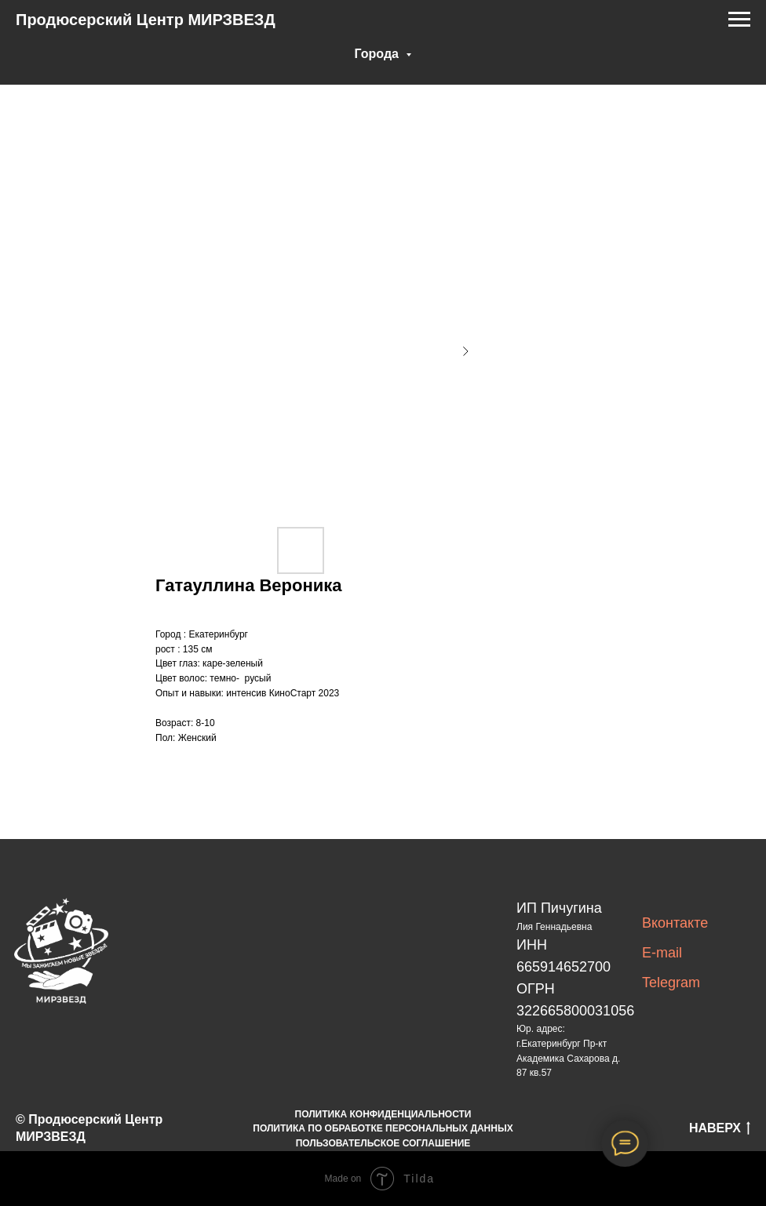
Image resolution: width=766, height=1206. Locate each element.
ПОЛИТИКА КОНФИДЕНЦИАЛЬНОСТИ (383, 1114)
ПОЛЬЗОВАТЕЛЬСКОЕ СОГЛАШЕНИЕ (383, 1143)
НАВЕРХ (719, 1129)
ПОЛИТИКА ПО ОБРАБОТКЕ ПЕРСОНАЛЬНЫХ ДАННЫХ (382, 1128)
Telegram (671, 982)
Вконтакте (675, 923)
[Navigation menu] (739, 19)
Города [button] (379, 53)
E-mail (662, 953)
